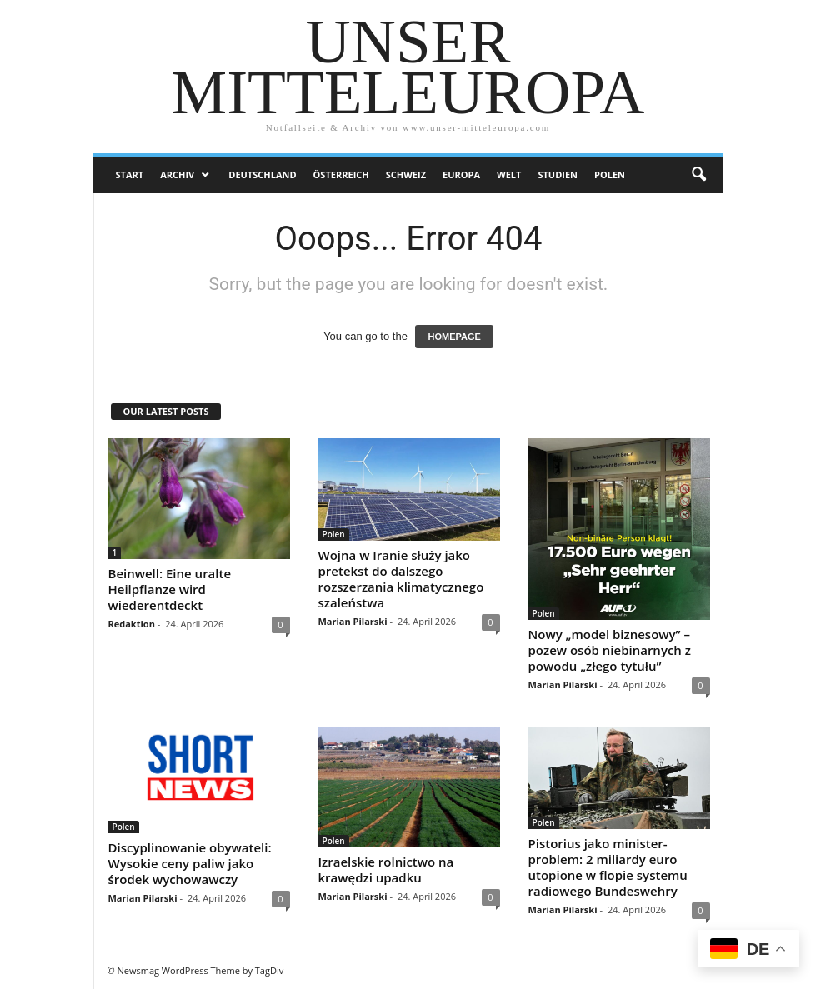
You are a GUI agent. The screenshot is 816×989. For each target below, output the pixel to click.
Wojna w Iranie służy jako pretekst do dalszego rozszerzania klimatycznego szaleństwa (401, 579)
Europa (461, 174)
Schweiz (406, 174)
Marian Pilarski (353, 621)
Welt (509, 174)
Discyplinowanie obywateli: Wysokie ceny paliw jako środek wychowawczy (190, 863)
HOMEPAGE (454, 337)
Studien (558, 174)
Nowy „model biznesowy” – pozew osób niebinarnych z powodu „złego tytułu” (609, 650)
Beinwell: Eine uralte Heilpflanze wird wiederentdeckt (170, 589)
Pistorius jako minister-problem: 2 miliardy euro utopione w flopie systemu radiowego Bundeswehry (608, 867)
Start (130, 174)
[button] (698, 175)
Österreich (341, 174)
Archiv (177, 174)
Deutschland (262, 174)
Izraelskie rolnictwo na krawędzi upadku (386, 869)
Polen (609, 174)
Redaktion (131, 623)
